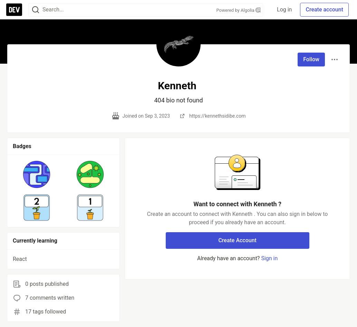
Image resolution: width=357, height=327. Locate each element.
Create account (324, 9)
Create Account (237, 240)
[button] (37, 174)
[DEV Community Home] (14, 10)
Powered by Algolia (238, 10)
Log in (284, 9)
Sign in (269, 258)
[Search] (35, 9)
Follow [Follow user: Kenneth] (311, 59)
